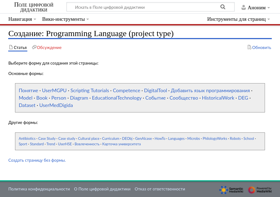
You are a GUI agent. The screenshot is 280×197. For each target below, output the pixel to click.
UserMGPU (54, 90)
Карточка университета (121, 144)
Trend (50, 144)
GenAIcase (143, 138)
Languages (176, 138)
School (249, 138)
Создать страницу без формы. (37, 160)
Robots (235, 138)
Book (42, 98)
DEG (243, 98)
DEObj (127, 138)
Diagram (79, 98)
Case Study (47, 138)
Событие (155, 98)
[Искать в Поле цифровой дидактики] (150, 6)
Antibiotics (27, 138)
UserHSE (65, 144)
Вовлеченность (87, 144)
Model (25, 98)
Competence (126, 90)
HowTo (159, 138)
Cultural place (88, 138)
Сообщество (184, 98)
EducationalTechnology (116, 98)
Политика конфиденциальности (39, 188)
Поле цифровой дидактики (34, 7)
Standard (37, 144)
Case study (66, 138)
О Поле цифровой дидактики (102, 188)
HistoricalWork (218, 98)
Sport (23, 144)
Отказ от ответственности (160, 188)
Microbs (193, 138)
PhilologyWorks (215, 138)
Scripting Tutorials (90, 90)
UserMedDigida (56, 105)
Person (58, 98)
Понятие (28, 90)
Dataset (27, 105)
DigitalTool (155, 90)
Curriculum (110, 138)
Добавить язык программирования (210, 90)
